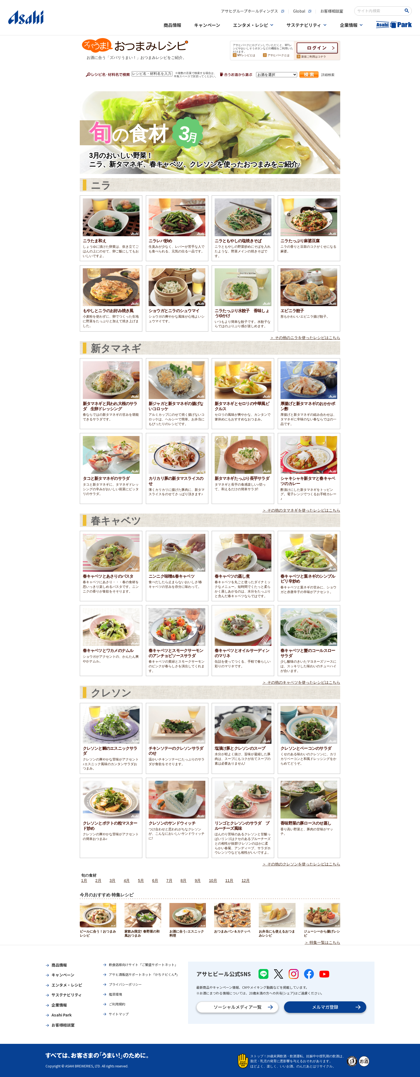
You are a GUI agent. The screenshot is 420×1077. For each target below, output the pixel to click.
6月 (155, 880)
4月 (127, 880)
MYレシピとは (246, 55)
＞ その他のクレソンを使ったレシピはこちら (301, 864)
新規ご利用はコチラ (313, 56)
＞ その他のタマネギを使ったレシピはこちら (301, 510)
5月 (141, 880)
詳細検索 (327, 75)
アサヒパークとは (279, 55)
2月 (98, 880)
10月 (213, 880)
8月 (184, 880)
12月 (246, 880)
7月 (169, 880)
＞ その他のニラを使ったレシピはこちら (305, 337)
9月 (198, 880)
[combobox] (379, 11)
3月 (113, 880)
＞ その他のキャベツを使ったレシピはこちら (301, 682)
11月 (229, 880)
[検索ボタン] (408, 10)
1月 (84, 880)
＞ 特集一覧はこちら (322, 942)
